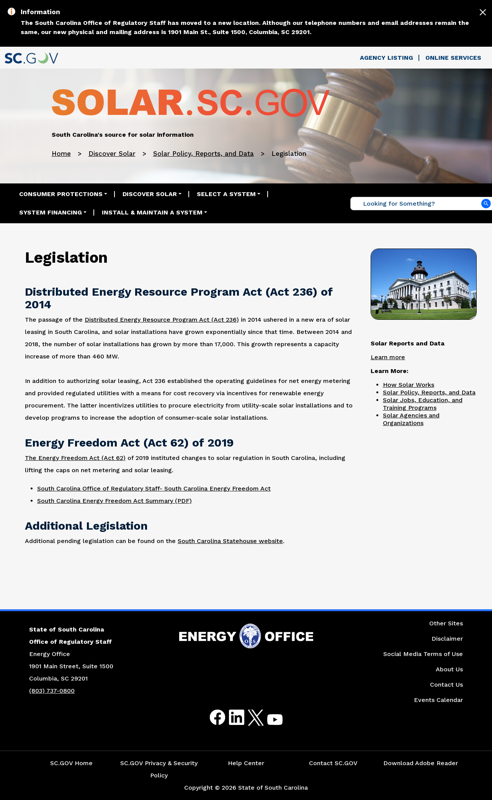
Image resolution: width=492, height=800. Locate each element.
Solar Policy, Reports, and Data (203, 153)
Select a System (226, 194)
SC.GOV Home (71, 763)
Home (61, 153)
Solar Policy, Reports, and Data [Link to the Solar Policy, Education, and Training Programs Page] (429, 392)
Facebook (211, 717)
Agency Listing (386, 57)
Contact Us (446, 684)
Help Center (246, 763)
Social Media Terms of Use (423, 654)
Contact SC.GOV (333, 763)
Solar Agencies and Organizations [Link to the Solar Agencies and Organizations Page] (411, 419)
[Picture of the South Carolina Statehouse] (424, 283)
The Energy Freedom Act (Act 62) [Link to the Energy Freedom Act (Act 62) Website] (75, 457)
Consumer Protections (61, 194)
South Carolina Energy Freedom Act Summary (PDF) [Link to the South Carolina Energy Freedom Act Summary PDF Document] (114, 500)
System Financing (50, 212)
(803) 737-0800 (52, 690)
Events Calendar (438, 699)
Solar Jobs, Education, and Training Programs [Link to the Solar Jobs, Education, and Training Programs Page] (423, 403)
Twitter (249, 717)
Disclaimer (447, 638)
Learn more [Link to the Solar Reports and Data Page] (388, 357)
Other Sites (446, 623)
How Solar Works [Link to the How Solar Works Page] (408, 384)
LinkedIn (230, 717)
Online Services (453, 57)
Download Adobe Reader (420, 763)
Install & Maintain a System (152, 212)
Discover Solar (112, 153)
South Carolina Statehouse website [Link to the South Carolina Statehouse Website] (230, 541)
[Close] (482, 12)
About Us (449, 669)
